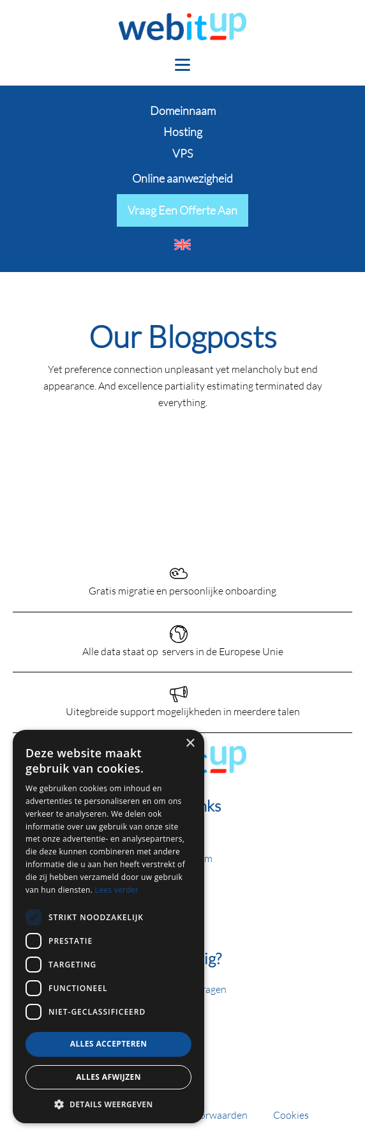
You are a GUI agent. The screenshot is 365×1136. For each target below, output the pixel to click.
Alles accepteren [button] (108, 1043)
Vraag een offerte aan (182, 210)
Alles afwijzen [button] (108, 1077)
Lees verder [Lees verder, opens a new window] (117, 889)
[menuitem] (182, 244)
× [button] (190, 743)
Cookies (291, 1115)
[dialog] (108, 926)
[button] (108, 1104)
